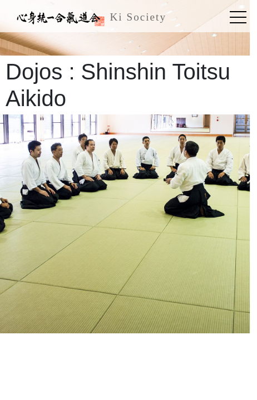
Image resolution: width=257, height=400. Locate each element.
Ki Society (88, 18)
